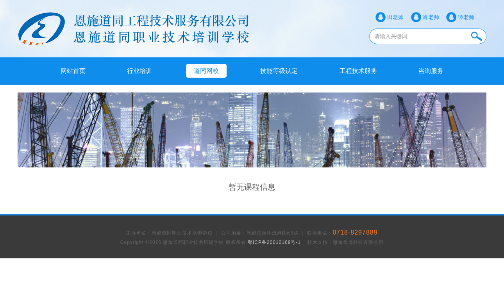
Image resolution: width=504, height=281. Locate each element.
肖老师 (431, 17)
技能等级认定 (279, 71)
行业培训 (139, 71)
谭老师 (466, 17)
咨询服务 (430, 71)
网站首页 (73, 71)
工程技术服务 (358, 71)
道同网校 (206, 71)
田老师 (395, 17)
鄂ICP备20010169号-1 (274, 242)
